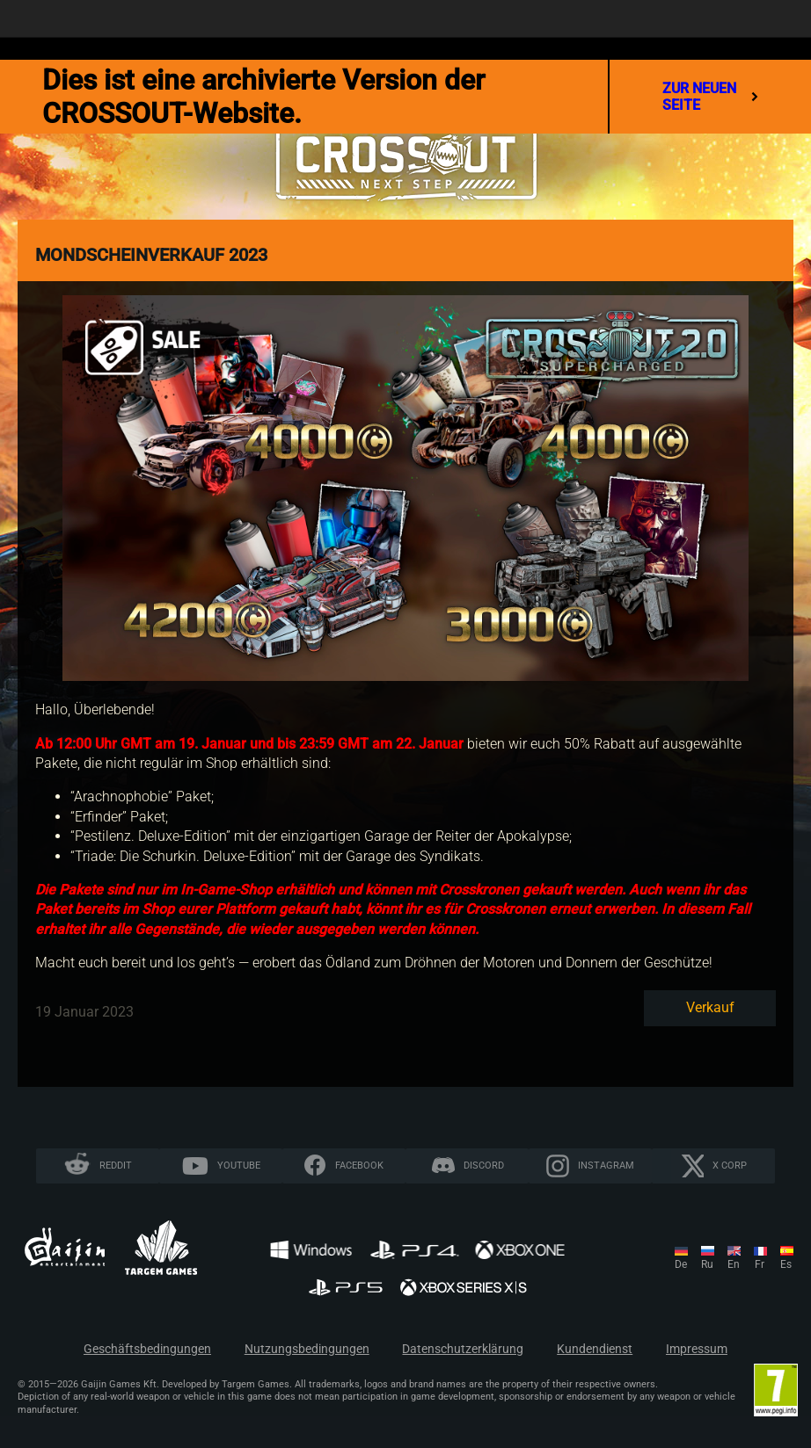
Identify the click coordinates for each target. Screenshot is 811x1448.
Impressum (696, 1349)
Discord (484, 1165)
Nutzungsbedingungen (307, 1349)
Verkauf (710, 1007)
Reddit (115, 1165)
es (786, 1264)
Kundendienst (594, 1349)
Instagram (606, 1165)
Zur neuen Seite (710, 96)
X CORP (729, 1165)
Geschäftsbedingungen (147, 1349)
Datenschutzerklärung (462, 1349)
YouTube (238, 1165)
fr (759, 1264)
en (733, 1264)
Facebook (359, 1165)
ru (707, 1264)
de (681, 1264)
